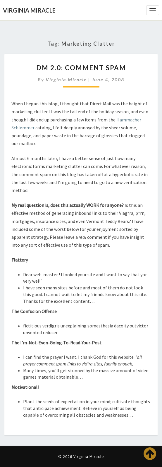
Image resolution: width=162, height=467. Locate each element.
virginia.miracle (66, 79)
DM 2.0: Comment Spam (81, 68)
